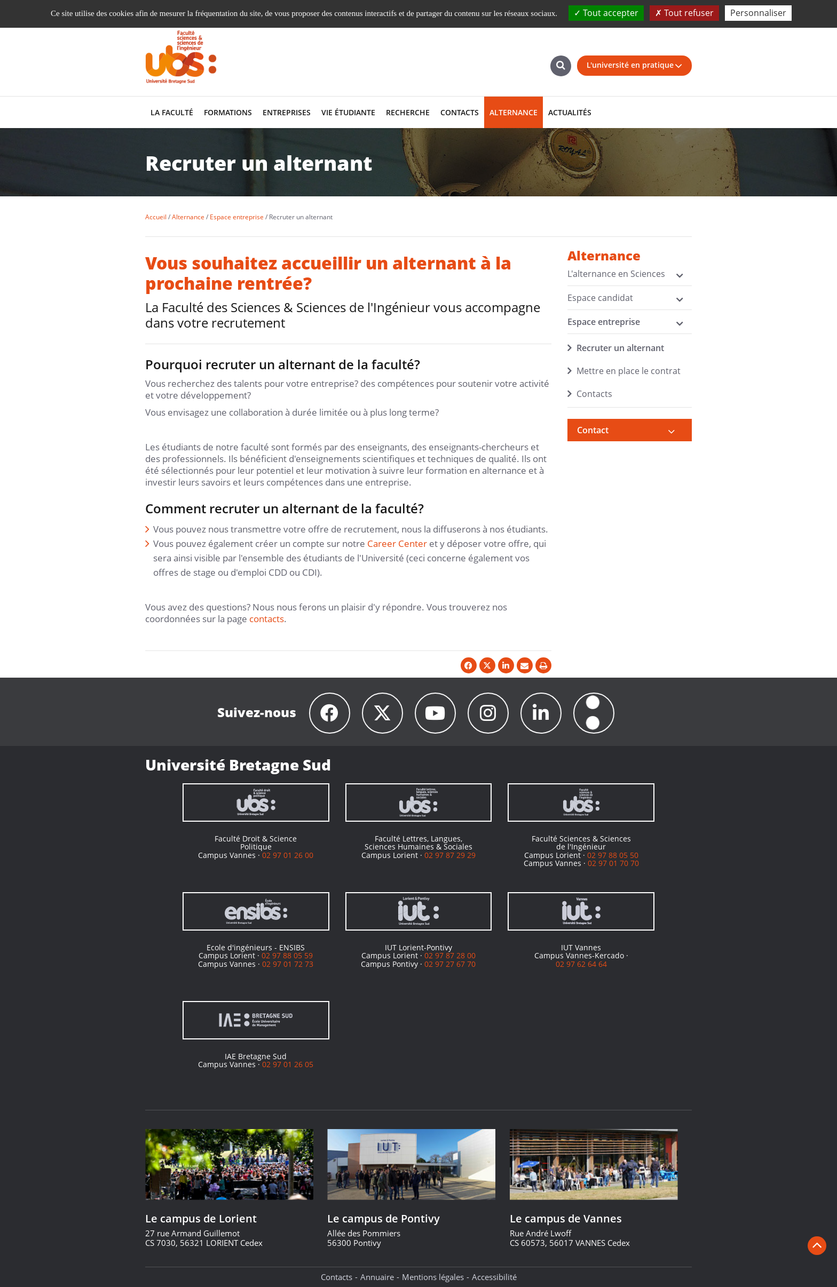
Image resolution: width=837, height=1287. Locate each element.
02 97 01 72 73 (287, 964)
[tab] (630, 430)
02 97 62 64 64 (581, 964)
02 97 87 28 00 (450, 955)
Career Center (397, 543)
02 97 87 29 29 (450, 855)
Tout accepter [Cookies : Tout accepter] (606, 13)
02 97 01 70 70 (613, 863)
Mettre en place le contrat (629, 371)
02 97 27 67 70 (450, 964)
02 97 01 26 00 (287, 855)
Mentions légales (433, 1277)
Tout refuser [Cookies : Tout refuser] (684, 13)
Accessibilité (494, 1277)
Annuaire (377, 1277)
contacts (266, 619)
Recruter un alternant (620, 348)
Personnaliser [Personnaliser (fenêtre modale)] (758, 13)
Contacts (594, 394)
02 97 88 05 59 (287, 955)
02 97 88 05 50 (612, 855)
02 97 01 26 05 (287, 1064)
